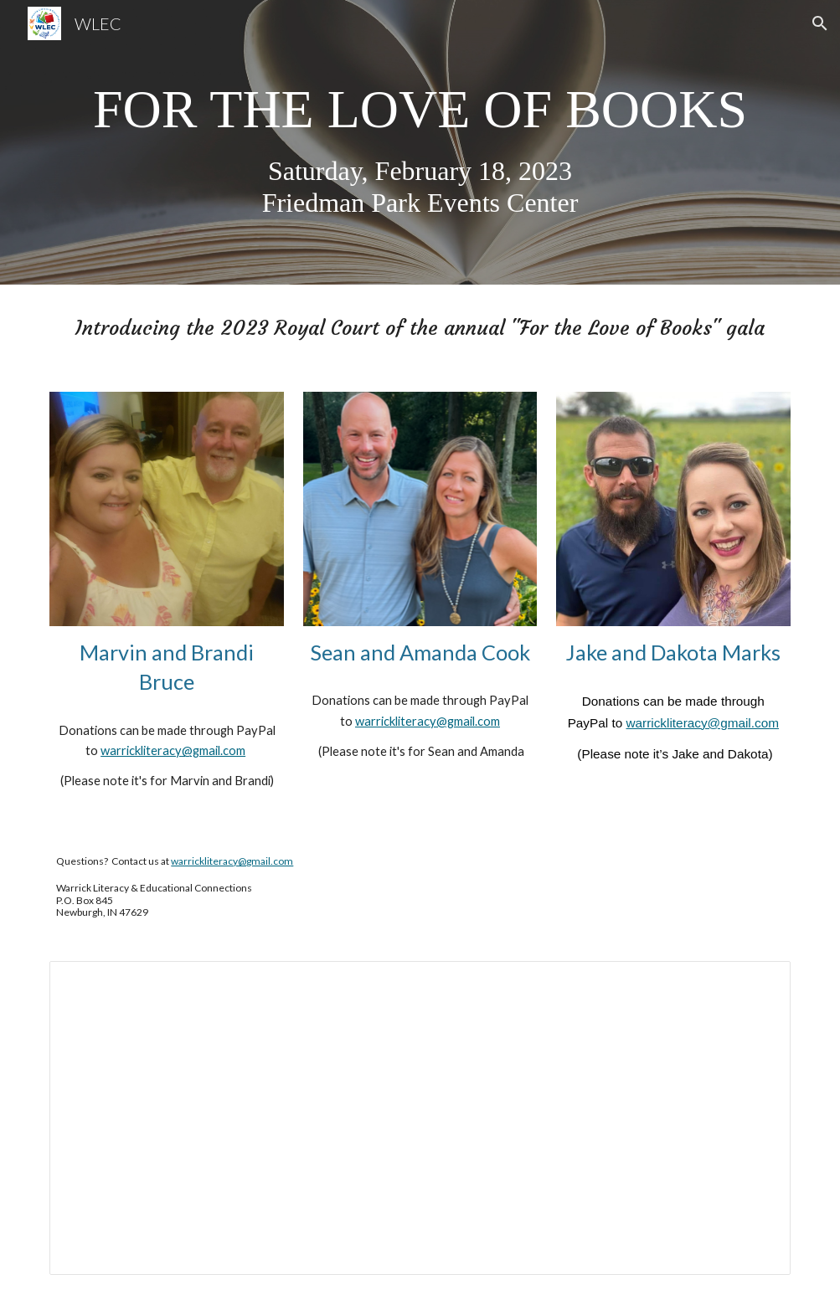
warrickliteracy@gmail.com (172, 750)
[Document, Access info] (419, 1118)
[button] (820, 23)
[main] (419, 142)
